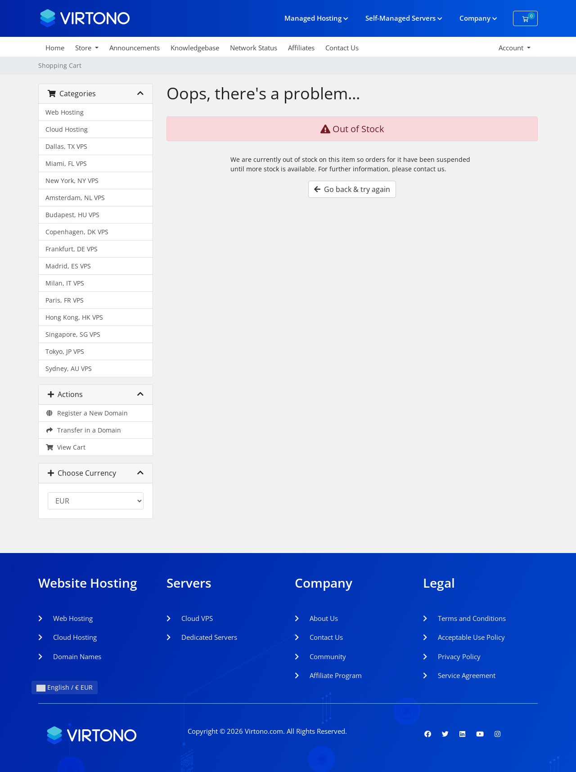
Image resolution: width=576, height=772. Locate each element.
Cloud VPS (189, 618)
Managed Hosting (316, 17)
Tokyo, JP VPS (64, 351)
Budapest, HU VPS (72, 214)
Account (512, 47)
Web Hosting (64, 112)
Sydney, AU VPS (68, 368)
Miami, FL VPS (66, 163)
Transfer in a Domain (83, 430)
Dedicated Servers (201, 637)
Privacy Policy (452, 656)
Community (320, 656)
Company (478, 17)
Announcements (134, 47)
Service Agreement (459, 675)
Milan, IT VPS (64, 283)
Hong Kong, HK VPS (74, 317)
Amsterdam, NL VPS (75, 197)
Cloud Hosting (66, 129)
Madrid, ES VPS (68, 266)
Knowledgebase (195, 47)
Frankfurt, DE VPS (71, 249)
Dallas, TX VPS (66, 146)
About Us (316, 618)
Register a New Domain (86, 413)
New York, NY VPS (72, 180)
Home (54, 47)
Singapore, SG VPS (72, 334)
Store (84, 47)
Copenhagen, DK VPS (76, 232)
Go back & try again (352, 189)
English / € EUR (64, 687)
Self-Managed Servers (403, 17)
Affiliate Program (328, 675)
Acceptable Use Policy (464, 637)
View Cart (65, 447)
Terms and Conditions (464, 618)
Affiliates (301, 47)
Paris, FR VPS (64, 300)
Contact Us (342, 47)
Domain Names (69, 656)
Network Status (253, 47)
